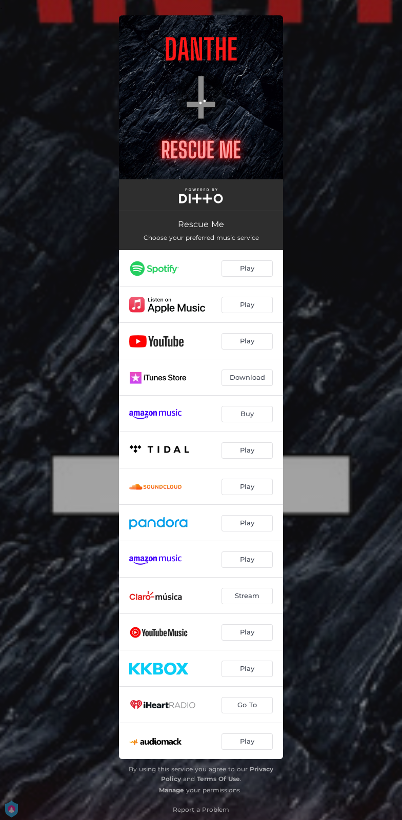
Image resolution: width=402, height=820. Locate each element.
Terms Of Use (218, 779)
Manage (171, 790)
